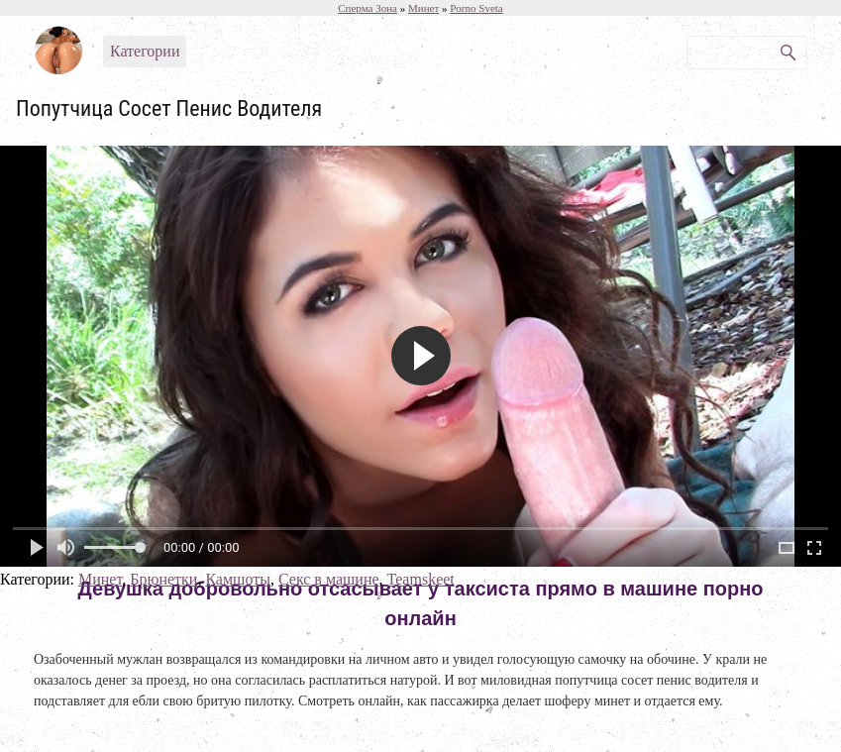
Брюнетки (163, 579)
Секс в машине (328, 579)
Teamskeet (421, 579)
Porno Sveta (476, 8)
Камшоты (237, 579)
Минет (100, 579)
